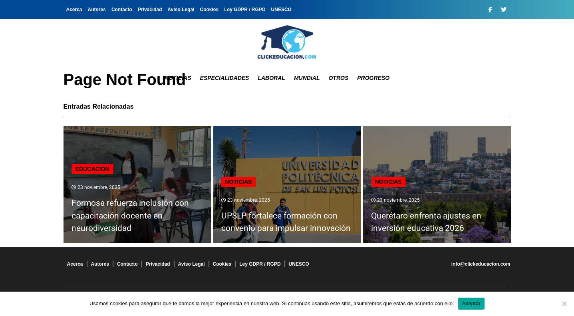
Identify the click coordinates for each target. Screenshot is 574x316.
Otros (338, 78)
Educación (92, 169)
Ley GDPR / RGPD (244, 9)
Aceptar (471, 303)
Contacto (121, 9)
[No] (564, 304)
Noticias (178, 78)
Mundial (307, 78)
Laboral (271, 78)
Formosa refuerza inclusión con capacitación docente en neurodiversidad (130, 215)
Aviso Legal (181, 9)
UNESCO (281, 9)
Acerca (74, 9)
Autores (97, 9)
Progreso (373, 78)
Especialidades (224, 78)
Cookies (209, 9)
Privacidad (150, 9)
